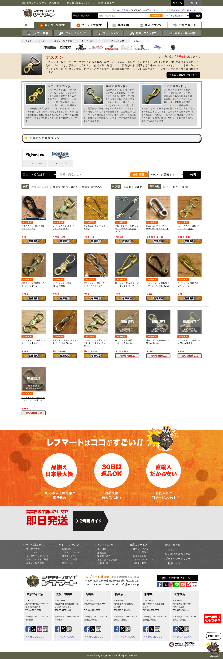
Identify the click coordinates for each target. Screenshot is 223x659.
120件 (185, 187)
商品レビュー (68, 563)
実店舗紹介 (174, 10)
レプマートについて (105, 544)
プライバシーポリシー (178, 558)
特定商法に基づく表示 (178, 554)
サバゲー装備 (37, 33)
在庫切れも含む (40, 187)
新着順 (127, 187)
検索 (197, 15)
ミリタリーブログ (71, 552)
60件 (175, 187)
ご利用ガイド (173, 563)
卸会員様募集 (139, 556)
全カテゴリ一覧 (69, 559)
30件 (166, 187)
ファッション (108, 33)
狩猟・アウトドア (143, 33)
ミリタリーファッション (38, 556)
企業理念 (101, 553)
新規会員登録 (173, 544)
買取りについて (140, 549)
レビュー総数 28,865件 (101, 3)
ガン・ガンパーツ (72, 33)
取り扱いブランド (71, 556)
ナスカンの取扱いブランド (183, 75)
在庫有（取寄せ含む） (65, 187)
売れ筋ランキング (191, 10)
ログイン (170, 549)
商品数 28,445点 (76, 3)
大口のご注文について (144, 559)
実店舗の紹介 (104, 556)
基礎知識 (66, 549)
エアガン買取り (140, 552)
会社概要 (101, 549)
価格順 (138, 187)
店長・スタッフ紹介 (107, 560)
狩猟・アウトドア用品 (37, 559)
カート (194, 3)
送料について (160, 10)
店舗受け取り (139, 563)
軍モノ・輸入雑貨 (182, 33)
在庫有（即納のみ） (93, 187)
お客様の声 (102, 563)
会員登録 (123, 10)
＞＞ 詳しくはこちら (35, 637)
